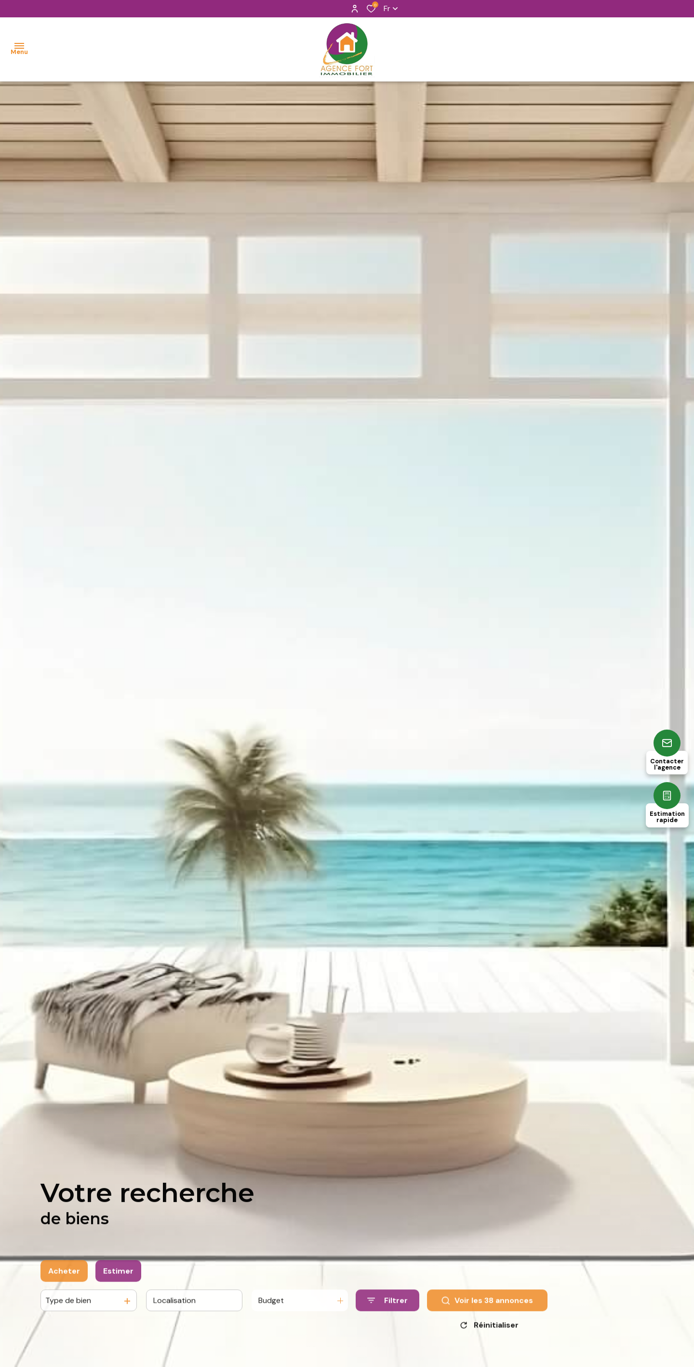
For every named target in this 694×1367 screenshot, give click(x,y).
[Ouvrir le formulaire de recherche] (387, 1310)
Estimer (118, 1280)
